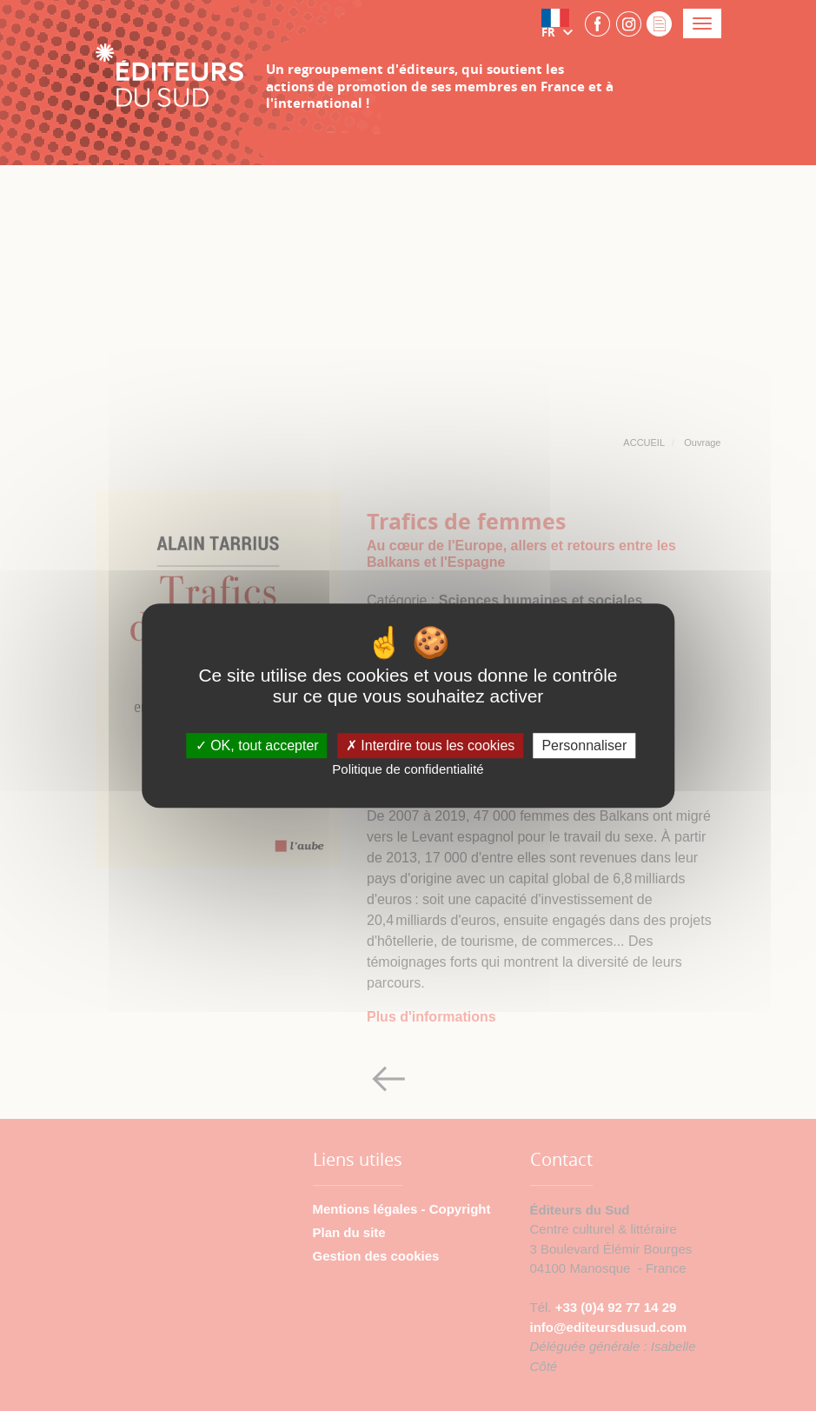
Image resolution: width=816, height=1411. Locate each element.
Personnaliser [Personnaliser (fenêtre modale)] (584, 745)
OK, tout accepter (257, 745)
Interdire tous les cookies (430, 745)
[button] (560, 23)
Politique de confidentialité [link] (407, 769)
